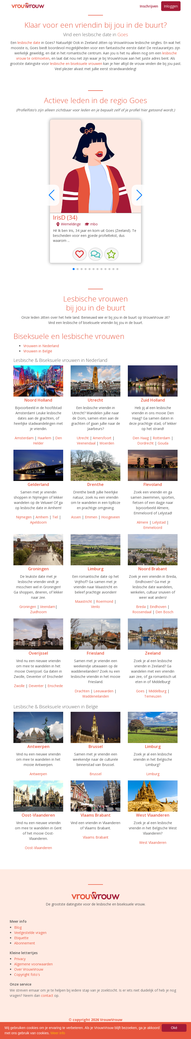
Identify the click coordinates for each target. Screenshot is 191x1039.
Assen (76, 517)
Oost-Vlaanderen (38, 815)
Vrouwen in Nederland (41, 345)
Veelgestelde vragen (30, 932)
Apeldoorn (38, 522)
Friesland (95, 653)
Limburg (95, 569)
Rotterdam (161, 438)
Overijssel (38, 653)
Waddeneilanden (95, 696)
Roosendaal (141, 611)
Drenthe (95, 484)
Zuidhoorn (38, 611)
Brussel (96, 746)
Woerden (106, 443)
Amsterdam (24, 438)
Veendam (47, 606)
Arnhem (42, 517)
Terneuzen (152, 696)
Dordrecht (145, 443)
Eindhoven (158, 606)
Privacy (20, 958)
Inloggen (171, 6)
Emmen (91, 517)
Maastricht (83, 601)
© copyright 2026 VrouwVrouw (95, 1019)
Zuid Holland (153, 400)
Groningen (38, 569)
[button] (95, 254)
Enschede (55, 685)
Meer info (57, 1033)
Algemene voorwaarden (33, 964)
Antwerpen (38, 746)
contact (47, 995)
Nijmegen (24, 517)
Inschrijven (149, 6)
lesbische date (28, 42)
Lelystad (159, 522)
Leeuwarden (103, 691)
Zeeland (153, 653)
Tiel (55, 517)
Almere (142, 522)
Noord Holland (38, 400)
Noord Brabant (152, 569)
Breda (141, 606)
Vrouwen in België (37, 351)
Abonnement (24, 943)
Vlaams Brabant (96, 815)
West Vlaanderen (152, 815)
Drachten (82, 691)
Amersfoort (102, 438)
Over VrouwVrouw (28, 969)
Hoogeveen (110, 517)
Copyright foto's (27, 974)
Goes (122, 34)
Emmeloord (152, 527)
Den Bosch (164, 611)
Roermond (104, 601)
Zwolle (19, 685)
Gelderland (38, 484)
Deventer (36, 685)
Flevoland (152, 484)
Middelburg (157, 691)
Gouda (163, 443)
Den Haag (141, 438)
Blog (18, 927)
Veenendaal (86, 443)
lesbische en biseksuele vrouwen (76, 63)
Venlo (95, 606)
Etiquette (21, 937)
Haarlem (44, 438)
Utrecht (95, 400)
